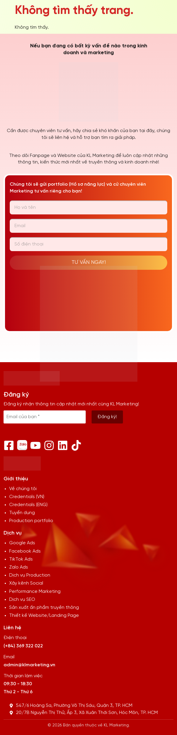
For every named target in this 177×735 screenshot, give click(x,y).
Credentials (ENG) (28, 504)
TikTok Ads (21, 559)
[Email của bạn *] (45, 416)
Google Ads (22, 542)
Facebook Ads (25, 551)
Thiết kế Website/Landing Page (44, 615)
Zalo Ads (18, 567)
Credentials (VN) (26, 496)
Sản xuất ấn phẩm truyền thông (44, 607)
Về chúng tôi (23, 488)
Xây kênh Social (26, 583)
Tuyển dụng (22, 512)
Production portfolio (31, 520)
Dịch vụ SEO (22, 599)
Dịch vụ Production (29, 575)
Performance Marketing (35, 591)
